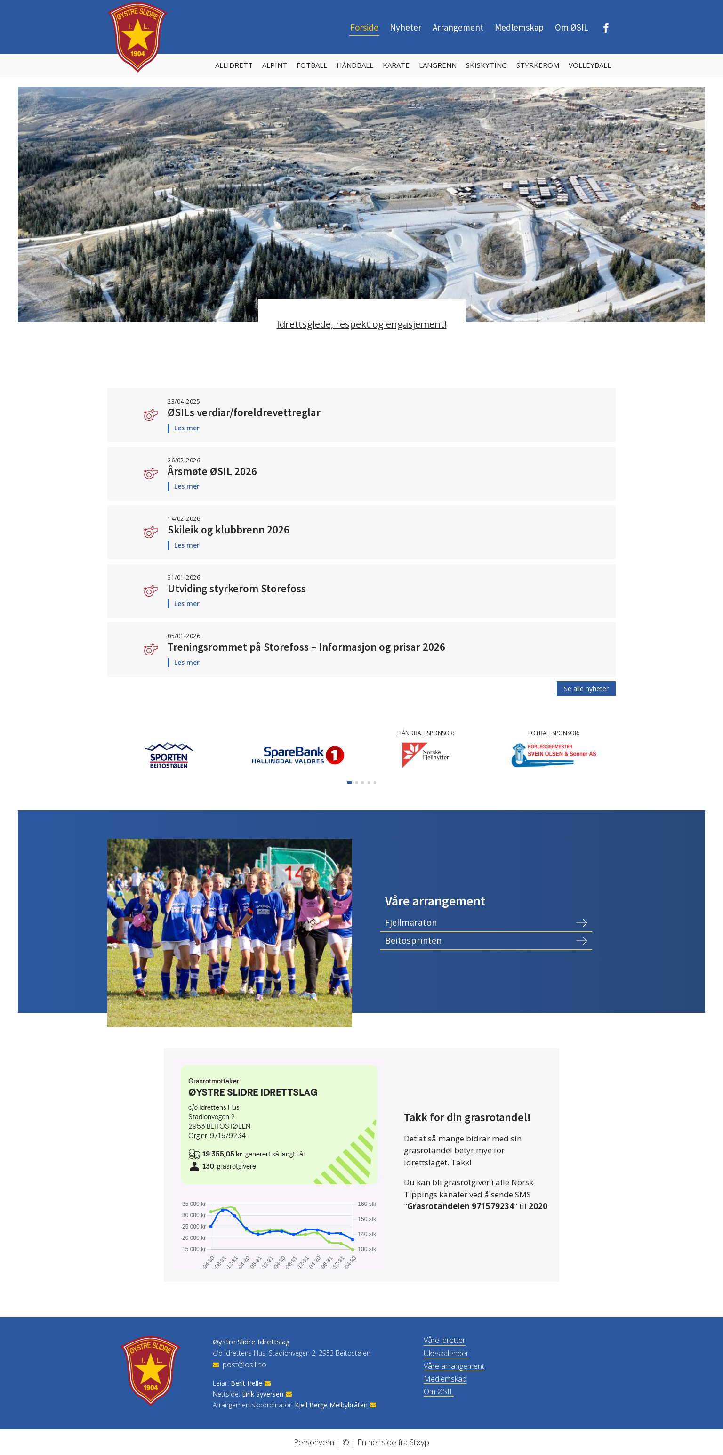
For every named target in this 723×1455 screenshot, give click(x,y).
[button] (349, 782)
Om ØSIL (571, 27)
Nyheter (405, 27)
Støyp (419, 1442)
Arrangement (458, 27)
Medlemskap (519, 27)
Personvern (314, 1442)
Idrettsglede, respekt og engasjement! (362, 324)
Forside (364, 27)
